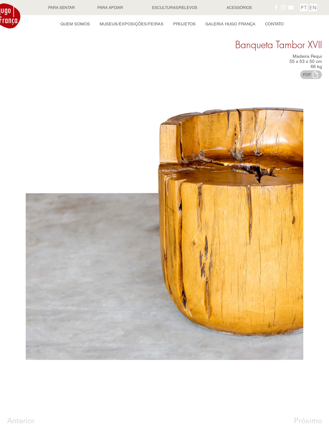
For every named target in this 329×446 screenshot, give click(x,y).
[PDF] (311, 74)
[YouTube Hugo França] (291, 7)
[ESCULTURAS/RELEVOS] (175, 7)
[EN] (313, 7)
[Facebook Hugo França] (276, 7)
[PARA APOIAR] (111, 7)
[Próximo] (301, 420)
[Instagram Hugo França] (283, 7)
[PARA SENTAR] (62, 7)
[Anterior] (30, 420)
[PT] (303, 7)
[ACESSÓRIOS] (239, 7)
